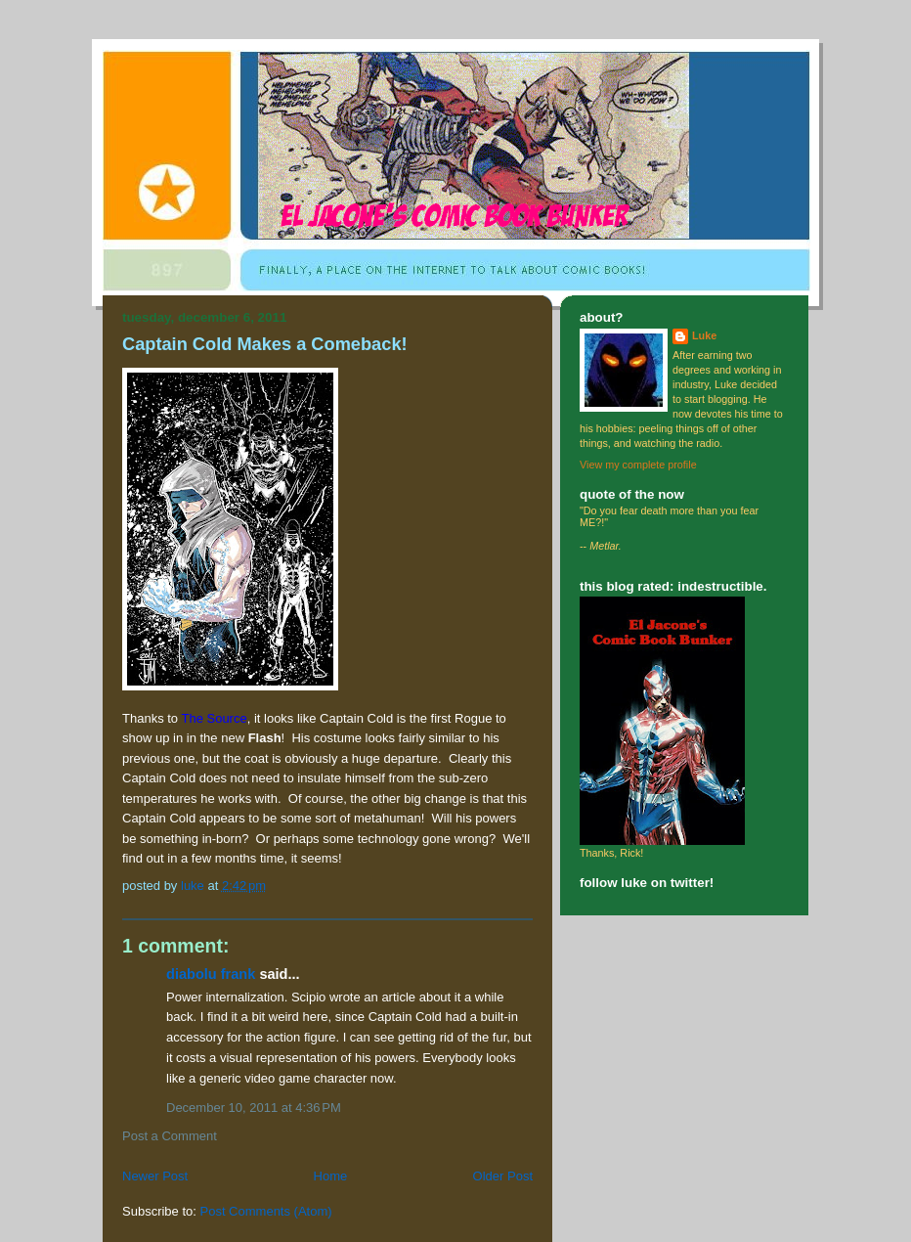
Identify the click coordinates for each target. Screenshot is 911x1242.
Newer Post (155, 1176)
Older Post (503, 1176)
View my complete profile (638, 464)
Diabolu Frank (210, 974)
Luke (704, 335)
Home (331, 1176)
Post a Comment (169, 1136)
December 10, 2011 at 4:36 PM (253, 1107)
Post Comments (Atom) (266, 1211)
